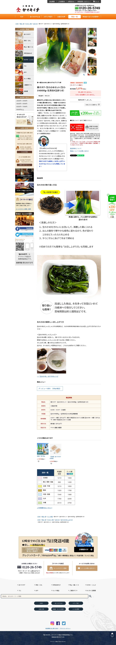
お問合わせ (71, 1)
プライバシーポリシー (65, 628)
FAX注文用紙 (24, 152)
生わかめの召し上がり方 (67, 520)
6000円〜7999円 (21, 106)
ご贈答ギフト (23, 85)
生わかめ (35, 23)
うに (21, 66)
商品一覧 (74, 16)
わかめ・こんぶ (24, 59)
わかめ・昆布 (28, 23)
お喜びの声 (61, 16)
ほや (21, 72)
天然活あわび (23, 53)
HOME (17, 23)
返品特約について (75, 148)
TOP (21, 16)
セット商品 (50, 516)
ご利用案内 (61, 1)
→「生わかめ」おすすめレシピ (47, 376)
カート (96, 1)
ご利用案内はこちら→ (44, 508)
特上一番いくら (24, 47)
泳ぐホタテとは (35, 16)
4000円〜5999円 (21, 103)
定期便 (21, 91)
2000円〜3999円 (21, 101)
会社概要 (52, 1)
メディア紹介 (48, 16)
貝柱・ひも (23, 40)
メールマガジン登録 (58, 568)
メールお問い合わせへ (86, 568)
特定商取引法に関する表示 (51, 628)
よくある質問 (76, 609)
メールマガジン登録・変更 (23, 209)
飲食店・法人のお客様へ (91, 16)
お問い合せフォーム (24, 165)
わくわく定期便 (91, 590)
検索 (90, 596)
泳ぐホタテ (23, 34)
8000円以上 (20, 109)
